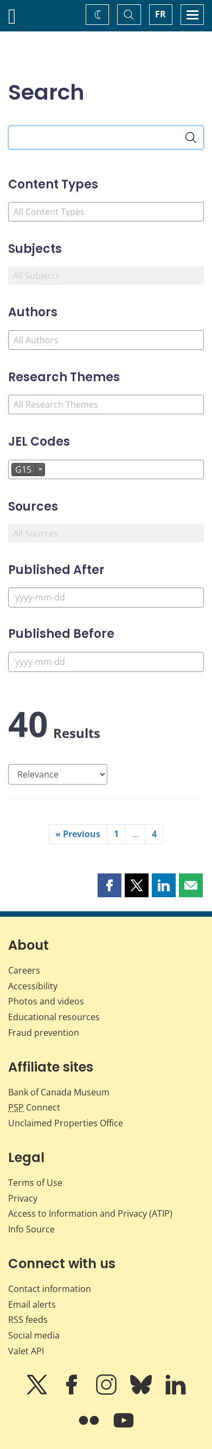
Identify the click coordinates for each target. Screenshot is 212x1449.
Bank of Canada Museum (59, 1092)
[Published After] (106, 598)
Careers (24, 970)
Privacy (22, 1198)
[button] (109, 885)
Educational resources (54, 1017)
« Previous (77, 834)
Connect (34, 1107)
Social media (34, 1335)
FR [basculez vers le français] (160, 14)
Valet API (26, 1351)
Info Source (31, 1229)
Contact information (49, 1289)
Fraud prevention (43, 1033)
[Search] (191, 137)
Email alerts (32, 1304)
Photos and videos (46, 1001)
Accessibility (32, 986)
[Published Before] (106, 662)
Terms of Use (35, 1183)
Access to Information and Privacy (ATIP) (90, 1213)
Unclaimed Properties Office (65, 1123)
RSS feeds (28, 1320)
